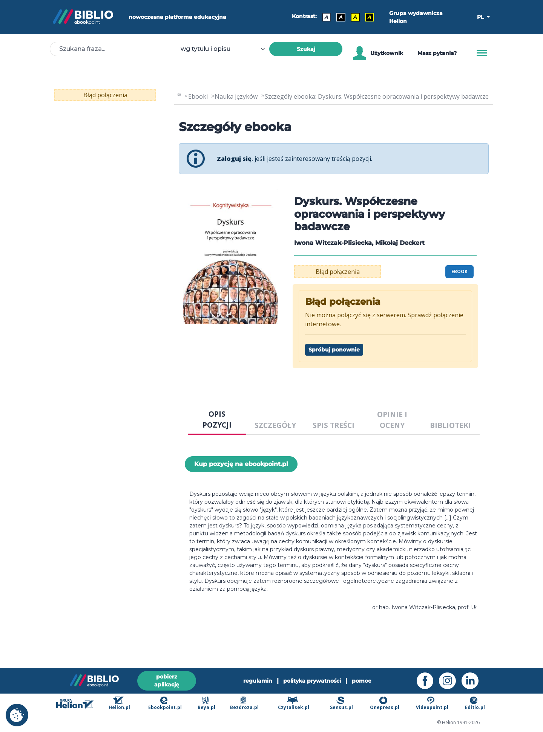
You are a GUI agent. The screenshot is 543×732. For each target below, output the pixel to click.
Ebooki (198, 96)
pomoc (361, 680)
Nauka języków (236, 96)
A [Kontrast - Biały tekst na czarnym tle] (341, 17)
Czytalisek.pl (293, 704)
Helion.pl (119, 704)
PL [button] (481, 17)
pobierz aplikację (166, 680)
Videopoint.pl (432, 704)
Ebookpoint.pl (165, 704)
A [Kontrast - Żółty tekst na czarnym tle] (369, 17)
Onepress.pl (384, 704)
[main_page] (179, 96)
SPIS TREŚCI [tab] (333, 425)
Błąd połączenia (105, 95)
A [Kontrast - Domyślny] (326, 17)
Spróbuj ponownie (334, 349)
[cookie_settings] (17, 715)
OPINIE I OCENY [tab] (392, 419)
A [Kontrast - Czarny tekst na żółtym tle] (355, 17)
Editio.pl (475, 704)
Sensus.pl (341, 704)
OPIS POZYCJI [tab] (217, 419)
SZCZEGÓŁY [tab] (275, 425)
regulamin (257, 680)
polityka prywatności (312, 680)
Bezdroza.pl (244, 704)
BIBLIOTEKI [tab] (450, 425)
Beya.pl (206, 704)
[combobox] (227, 49)
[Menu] (482, 53)
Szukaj (306, 49)
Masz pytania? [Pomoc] (437, 53)
